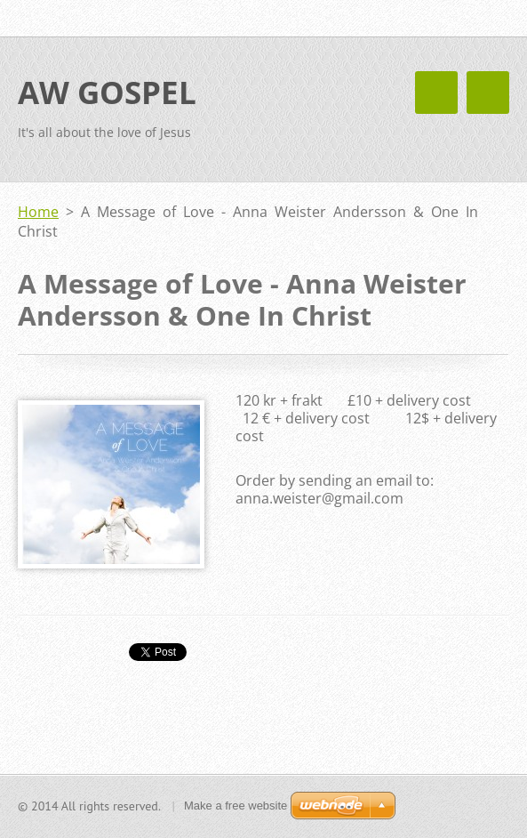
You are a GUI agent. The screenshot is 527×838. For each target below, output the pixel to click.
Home (38, 212)
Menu (488, 92)
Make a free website (235, 805)
